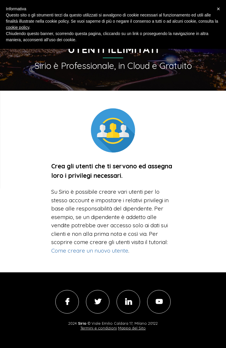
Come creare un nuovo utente (89, 250)
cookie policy (17, 27)
